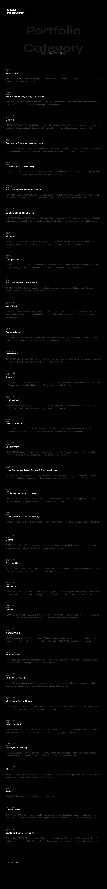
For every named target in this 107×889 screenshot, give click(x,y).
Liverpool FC (14, 263)
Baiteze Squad (15, 335)
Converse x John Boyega (22, 166)
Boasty (11, 798)
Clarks (11, 544)
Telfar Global (14, 731)
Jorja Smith (14, 450)
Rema (10, 616)
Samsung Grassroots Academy (25, 143)
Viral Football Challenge (21, 213)
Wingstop (13, 309)
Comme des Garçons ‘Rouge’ (24, 520)
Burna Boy (13, 357)
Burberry (12, 590)
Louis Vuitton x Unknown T (23, 497)
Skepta (11, 776)
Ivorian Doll (13, 404)
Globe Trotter (15, 817)
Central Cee (14, 567)
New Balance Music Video (22, 286)
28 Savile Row (15, 661)
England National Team (21, 840)
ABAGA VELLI (15, 427)
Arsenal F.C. (14, 73)
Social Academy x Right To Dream (27, 96)
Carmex (12, 120)
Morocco (12, 239)
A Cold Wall (14, 640)
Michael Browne (16, 685)
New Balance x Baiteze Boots (24, 190)
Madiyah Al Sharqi (18, 755)
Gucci (10, 380)
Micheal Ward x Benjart (21, 708)
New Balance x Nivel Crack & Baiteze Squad (33, 474)
